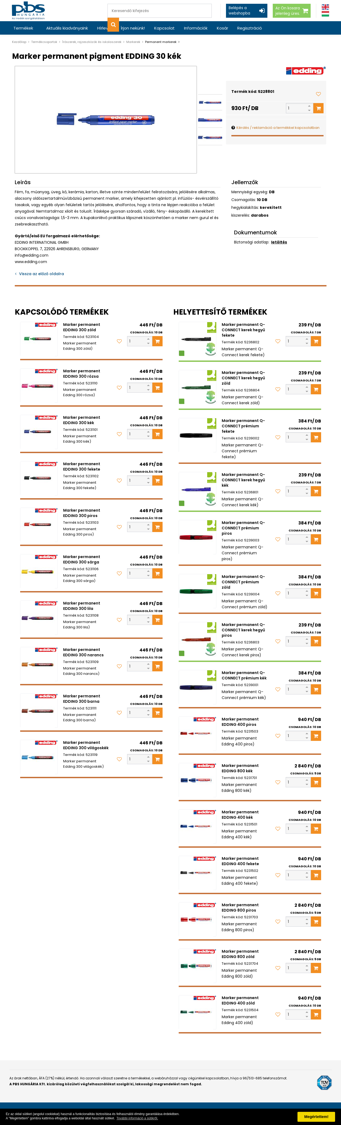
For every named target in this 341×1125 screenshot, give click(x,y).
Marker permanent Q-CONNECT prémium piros (243, 528)
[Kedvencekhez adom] (318, 94)
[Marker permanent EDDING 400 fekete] (197, 873)
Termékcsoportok (44, 42)
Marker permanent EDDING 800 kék (240, 768)
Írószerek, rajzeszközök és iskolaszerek (91, 42)
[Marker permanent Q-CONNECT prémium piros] (197, 537)
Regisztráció (248, 28)
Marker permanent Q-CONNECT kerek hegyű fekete (243, 330)
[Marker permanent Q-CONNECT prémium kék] (197, 687)
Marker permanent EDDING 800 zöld (240, 954)
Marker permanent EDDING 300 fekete (81, 466)
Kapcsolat (164, 28)
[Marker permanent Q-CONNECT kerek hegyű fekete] (197, 339)
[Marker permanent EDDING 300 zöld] (39, 339)
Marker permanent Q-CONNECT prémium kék (244, 675)
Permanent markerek (161, 42)
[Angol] (325, 7)
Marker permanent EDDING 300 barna (81, 698)
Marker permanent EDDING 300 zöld (81, 327)
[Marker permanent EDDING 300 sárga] (39, 571)
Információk (195, 28)
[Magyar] (325, 14)
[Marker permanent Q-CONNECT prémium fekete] (197, 435)
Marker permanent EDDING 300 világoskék (86, 745)
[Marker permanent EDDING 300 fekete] (39, 478)
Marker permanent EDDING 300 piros (81, 513)
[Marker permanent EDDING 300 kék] (39, 432)
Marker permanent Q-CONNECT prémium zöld (243, 582)
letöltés (279, 242)
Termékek (23, 28)
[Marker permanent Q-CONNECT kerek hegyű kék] (197, 489)
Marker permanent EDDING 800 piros (240, 907)
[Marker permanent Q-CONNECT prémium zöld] (197, 591)
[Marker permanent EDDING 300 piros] (39, 525)
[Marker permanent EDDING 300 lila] (39, 617)
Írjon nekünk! (132, 28)
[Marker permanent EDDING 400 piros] (197, 733)
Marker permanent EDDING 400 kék (240, 814)
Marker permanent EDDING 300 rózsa (81, 373)
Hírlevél (104, 28)
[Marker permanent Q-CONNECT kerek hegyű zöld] (197, 387)
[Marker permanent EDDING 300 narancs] (39, 664)
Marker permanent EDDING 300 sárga (81, 559)
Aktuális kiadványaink (67, 28)
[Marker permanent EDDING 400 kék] (197, 826)
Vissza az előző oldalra (41, 273)
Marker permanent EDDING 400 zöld (240, 1000)
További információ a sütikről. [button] (137, 1118)
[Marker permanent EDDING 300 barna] (39, 710)
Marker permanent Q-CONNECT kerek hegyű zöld (243, 378)
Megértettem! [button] (316, 1117)
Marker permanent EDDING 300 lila (81, 605)
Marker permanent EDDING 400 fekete (240, 861)
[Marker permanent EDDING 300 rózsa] (39, 385)
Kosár (221, 28)
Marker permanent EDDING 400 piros (240, 721)
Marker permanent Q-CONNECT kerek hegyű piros (243, 630)
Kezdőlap (19, 42)
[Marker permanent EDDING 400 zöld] (197, 1012)
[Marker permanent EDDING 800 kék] (197, 780)
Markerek (133, 42)
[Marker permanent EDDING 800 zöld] (197, 966)
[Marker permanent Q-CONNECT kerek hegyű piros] (197, 639)
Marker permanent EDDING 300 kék (81, 420)
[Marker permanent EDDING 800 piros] (197, 919)
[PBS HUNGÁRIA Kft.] (28, 10)
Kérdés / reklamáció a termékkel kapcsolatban (278, 127)
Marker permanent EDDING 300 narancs (83, 652)
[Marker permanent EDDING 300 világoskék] (39, 757)
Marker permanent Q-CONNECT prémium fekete (243, 426)
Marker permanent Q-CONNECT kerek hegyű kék (243, 480)
